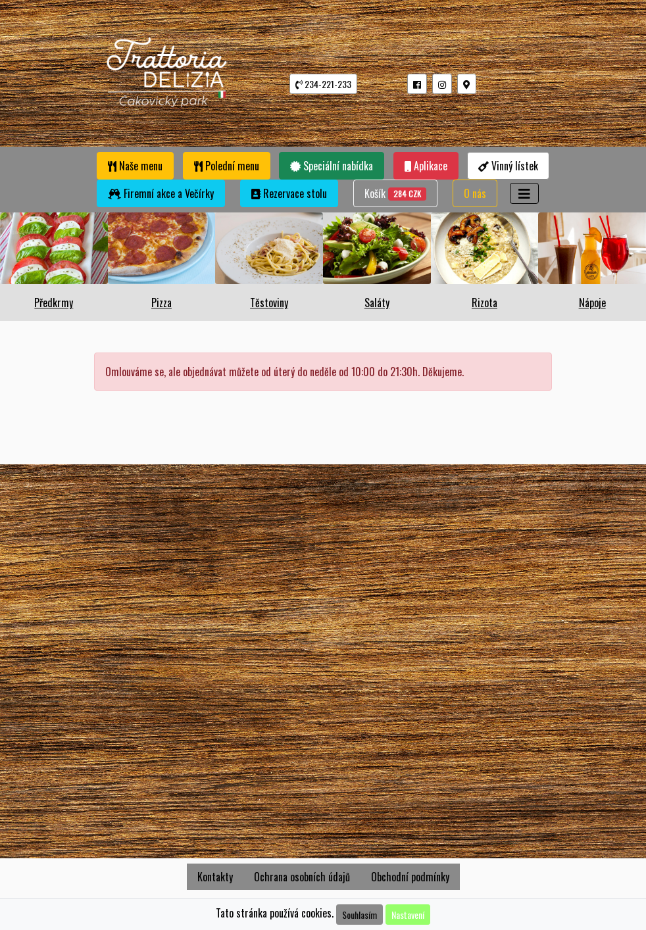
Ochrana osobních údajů (302, 877)
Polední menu (226, 166)
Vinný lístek (508, 166)
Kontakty (215, 877)
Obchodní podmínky (410, 877)
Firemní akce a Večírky (161, 193)
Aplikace (426, 166)
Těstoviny (269, 302)
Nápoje (592, 302)
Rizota (484, 302)
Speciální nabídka (331, 166)
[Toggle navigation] (524, 193)
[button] (417, 84)
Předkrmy (53, 302)
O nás (475, 193)
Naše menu (135, 166)
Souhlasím (359, 914)
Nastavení (407, 914)
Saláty (376, 302)
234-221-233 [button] (323, 84)
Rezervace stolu (289, 193)
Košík (395, 193)
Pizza (161, 302)
